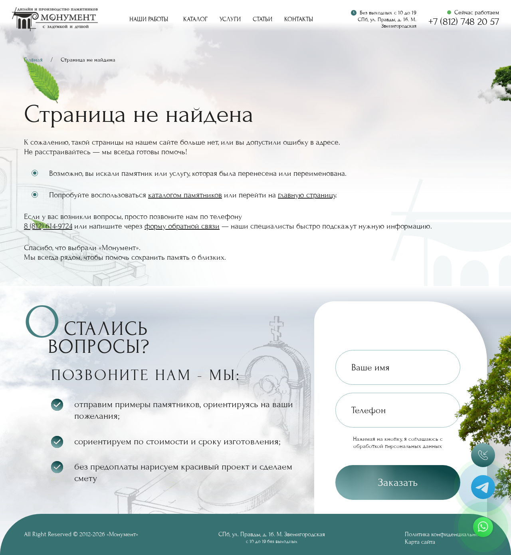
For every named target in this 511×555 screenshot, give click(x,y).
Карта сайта (420, 541)
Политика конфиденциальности (446, 534)
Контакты (298, 19)
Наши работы (148, 19)
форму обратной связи (182, 226)
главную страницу (306, 195)
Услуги (230, 19)
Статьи (262, 19)
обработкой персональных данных (397, 446)
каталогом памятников (185, 195)
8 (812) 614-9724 (48, 226)
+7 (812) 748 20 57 (463, 21)
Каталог (195, 19)
